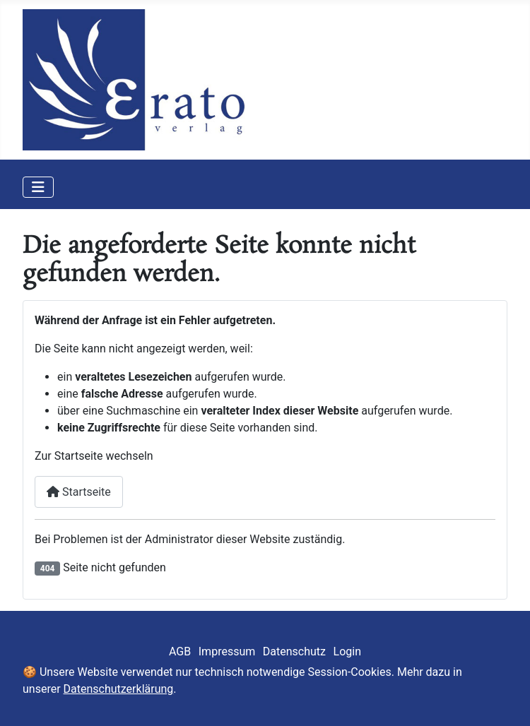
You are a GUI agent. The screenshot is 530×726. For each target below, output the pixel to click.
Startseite (79, 492)
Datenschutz (294, 651)
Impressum (227, 651)
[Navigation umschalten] (38, 187)
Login (347, 651)
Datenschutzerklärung (119, 689)
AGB (180, 651)
